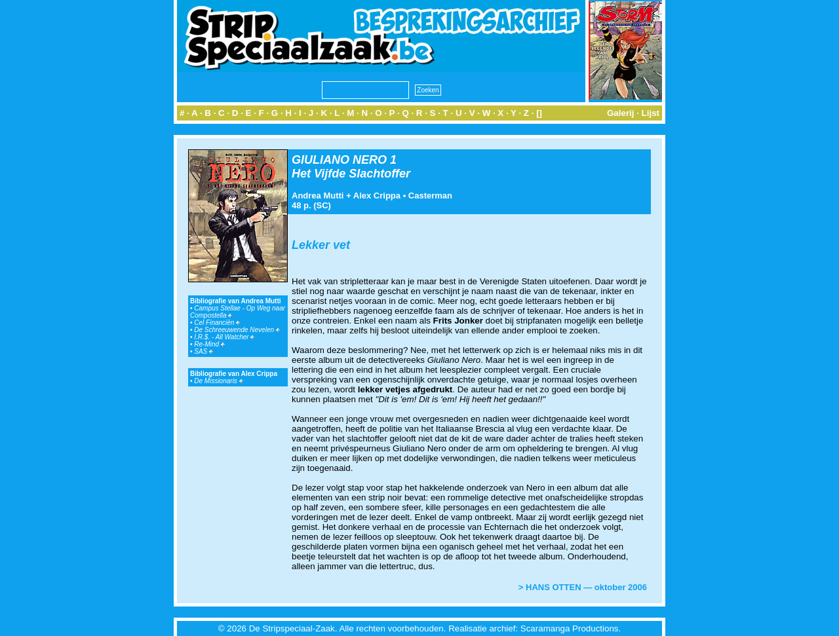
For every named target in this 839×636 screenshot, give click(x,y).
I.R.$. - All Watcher (224, 337)
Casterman (430, 195)
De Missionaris (218, 380)
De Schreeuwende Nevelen (237, 329)
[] (539, 113)
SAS (203, 351)
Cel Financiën (217, 322)
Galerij (620, 113)
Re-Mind (209, 344)
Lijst (650, 113)
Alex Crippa (376, 195)
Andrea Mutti (317, 195)
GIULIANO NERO (339, 159)
